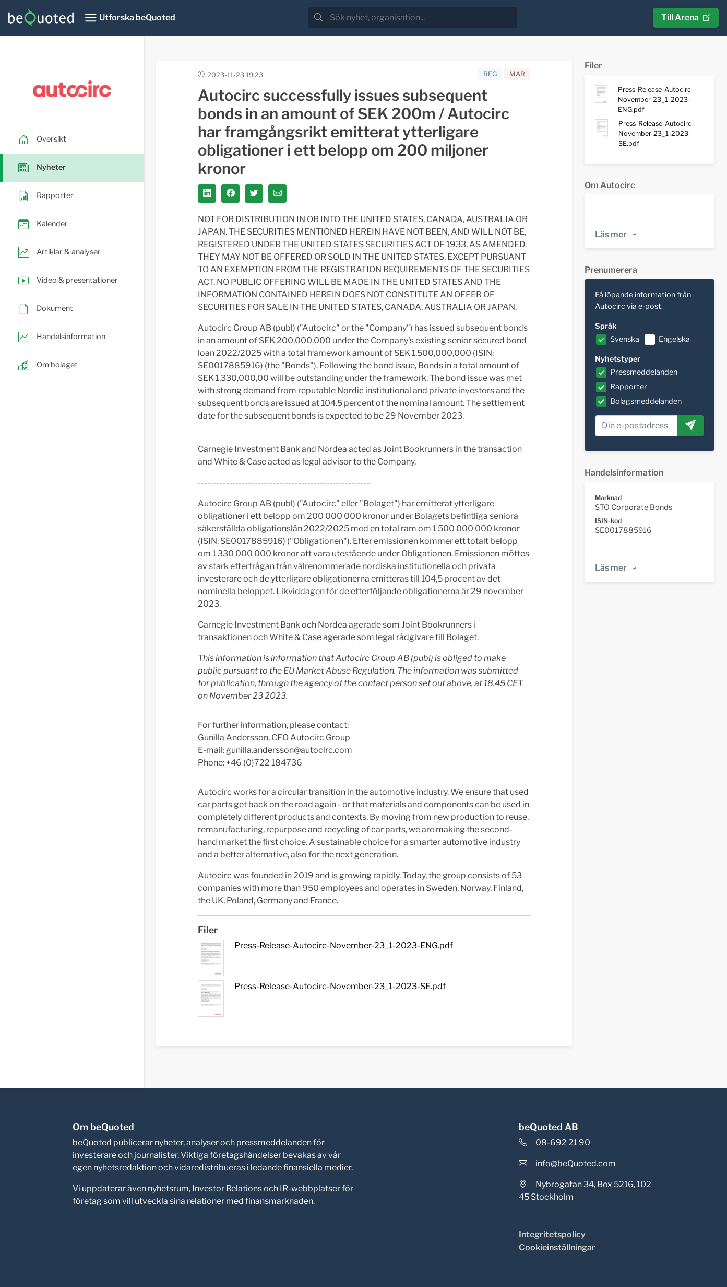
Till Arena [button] (685, 17)
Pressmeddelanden (643, 372)
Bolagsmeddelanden (646, 401)
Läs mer (616, 234)
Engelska (674, 339)
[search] (422, 17)
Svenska (624, 339)
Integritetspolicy (552, 1234)
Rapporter (628, 386)
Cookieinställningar (557, 1248)
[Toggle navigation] (129, 18)
